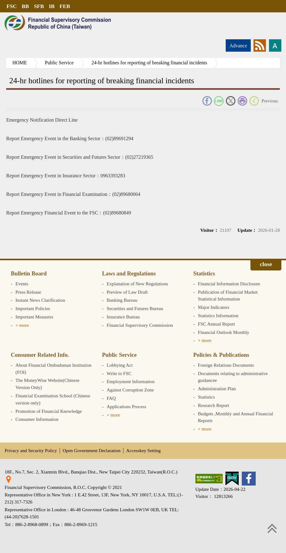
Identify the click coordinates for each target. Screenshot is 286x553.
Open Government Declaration (92, 450)
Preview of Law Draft (127, 292)
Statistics (204, 273)
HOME (19, 62)
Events (21, 283)
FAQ (111, 398)
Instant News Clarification (40, 300)
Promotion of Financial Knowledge (48, 411)
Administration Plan (217, 388)
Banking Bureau (122, 300)
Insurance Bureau (123, 316)
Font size (275, 45)
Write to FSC (119, 373)
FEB (65, 6)
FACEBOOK (207, 101)
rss (260, 45)
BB (25, 6)
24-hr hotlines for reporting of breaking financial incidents (149, 62)
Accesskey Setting (143, 450)
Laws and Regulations (129, 273)
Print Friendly (242, 101)
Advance (238, 45)
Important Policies (32, 308)
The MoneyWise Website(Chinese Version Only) (47, 384)
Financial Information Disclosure (229, 283)
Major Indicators (213, 307)
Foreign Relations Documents (226, 365)
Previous (270, 100)
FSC (11, 6)
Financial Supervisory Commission (140, 325)
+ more (22, 325)
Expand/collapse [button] (265, 265)
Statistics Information (218, 315)
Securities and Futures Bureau (135, 308)
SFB (39, 6)
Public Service (59, 62)
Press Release (28, 292)
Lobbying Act (120, 365)
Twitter (231, 101)
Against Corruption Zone (130, 389)
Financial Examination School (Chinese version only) (52, 399)
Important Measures (34, 316)
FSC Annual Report (216, 323)
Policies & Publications (221, 355)
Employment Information (131, 381)
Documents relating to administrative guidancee (233, 377)
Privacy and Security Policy (31, 450)
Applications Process (126, 406)
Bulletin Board (29, 273)
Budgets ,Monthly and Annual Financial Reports (235, 417)
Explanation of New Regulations (137, 283)
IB (52, 6)
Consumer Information (36, 419)
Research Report (213, 405)
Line (219, 101)
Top (272, 528)
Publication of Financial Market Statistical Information (228, 295)
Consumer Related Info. (40, 355)
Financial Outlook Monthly (223, 332)
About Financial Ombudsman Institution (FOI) (53, 368)
